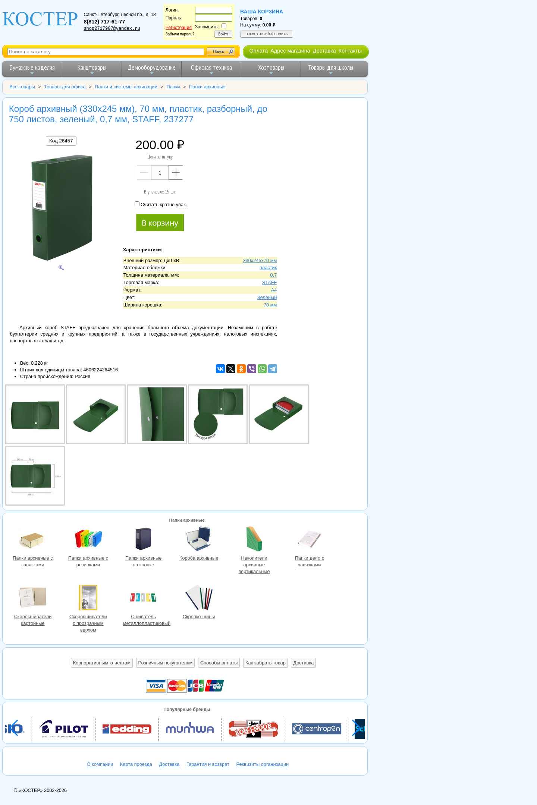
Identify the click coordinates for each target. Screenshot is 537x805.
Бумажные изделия (32, 69)
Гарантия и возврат (207, 764)
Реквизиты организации (262, 764)
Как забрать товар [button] (265, 663)
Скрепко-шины (198, 598)
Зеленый (267, 297)
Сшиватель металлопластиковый (143, 598)
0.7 (273, 275)
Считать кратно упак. (161, 204)
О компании (100, 764)
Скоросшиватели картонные (32, 598)
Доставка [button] (303, 663)
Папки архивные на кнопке (143, 540)
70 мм (270, 305)
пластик (268, 267)
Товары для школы (330, 69)
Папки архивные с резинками (88, 540)
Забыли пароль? (180, 34)
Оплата (258, 51)
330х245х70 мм (260, 260)
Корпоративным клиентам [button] (102, 663)
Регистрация (179, 27)
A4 (274, 290)
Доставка (324, 51)
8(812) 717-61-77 (104, 22)
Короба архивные (198, 540)
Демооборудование (152, 69)
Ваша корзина (261, 12)
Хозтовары (271, 69)
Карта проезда (136, 764)
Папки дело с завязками (309, 540)
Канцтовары (92, 69)
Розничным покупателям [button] (165, 663)
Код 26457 (61, 141)
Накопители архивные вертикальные (253, 540)
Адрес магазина (290, 51)
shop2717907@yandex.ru (112, 28)
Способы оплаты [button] (219, 663)
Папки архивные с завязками (32, 540)
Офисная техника (211, 69)
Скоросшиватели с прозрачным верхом (88, 598)
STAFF (269, 282)
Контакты (350, 51)
